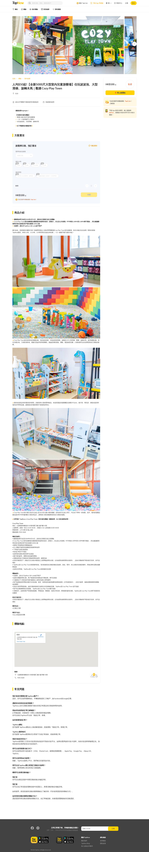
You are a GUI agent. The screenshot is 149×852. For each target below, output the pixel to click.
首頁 (13, 78)
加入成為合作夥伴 (87, 846)
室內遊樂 (27, 78)
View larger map (21, 641)
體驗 (19, 78)
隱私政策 (75, 830)
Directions (40, 635)
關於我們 (84, 841)
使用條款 (69, 830)
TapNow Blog (85, 843)
